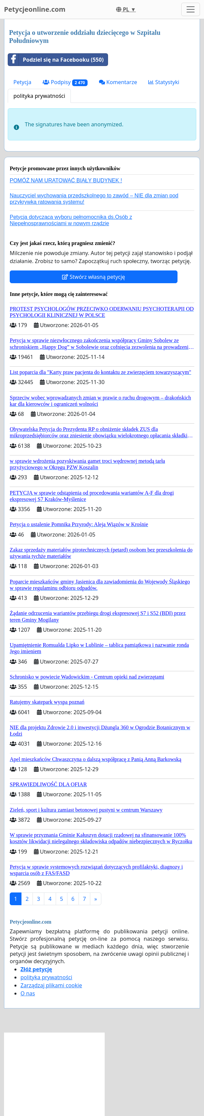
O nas (27, 993)
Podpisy (65, 82)
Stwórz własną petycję (93, 277)
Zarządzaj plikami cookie (51, 985)
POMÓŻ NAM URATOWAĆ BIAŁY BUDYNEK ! (66, 180)
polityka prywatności (39, 96)
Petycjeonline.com (34, 9)
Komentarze (118, 82)
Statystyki (163, 82)
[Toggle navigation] (190, 9)
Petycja (22, 82)
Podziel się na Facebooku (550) (56, 60)
